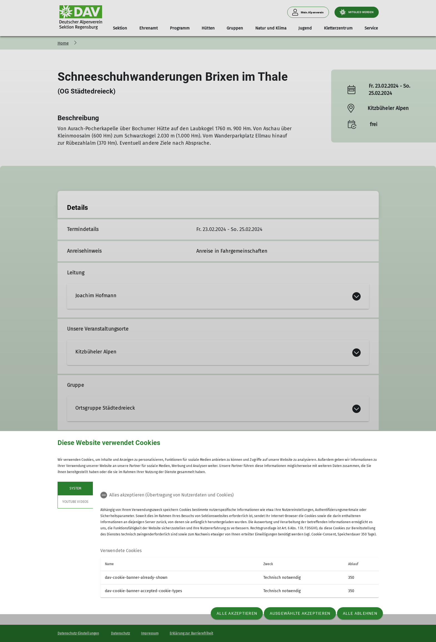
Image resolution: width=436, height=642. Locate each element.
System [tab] (75, 488)
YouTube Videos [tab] (75, 502)
